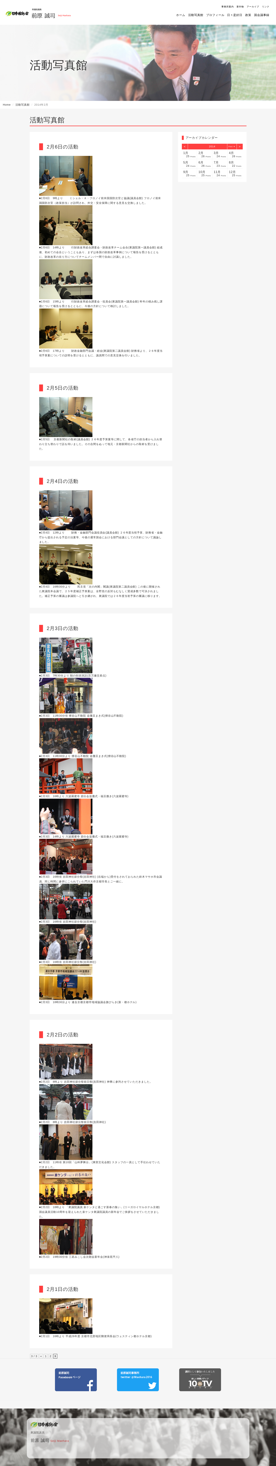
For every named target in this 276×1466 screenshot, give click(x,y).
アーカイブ (253, 6)
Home (7, 104)
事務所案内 (227, 6)
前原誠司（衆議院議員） (51, 12)
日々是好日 (234, 15)
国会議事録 (261, 15)
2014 (212, 146)
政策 (248, 15)
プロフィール (215, 15)
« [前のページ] (41, 1356)
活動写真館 (195, 15)
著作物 (240, 6)
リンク (265, 6)
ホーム (180, 15)
